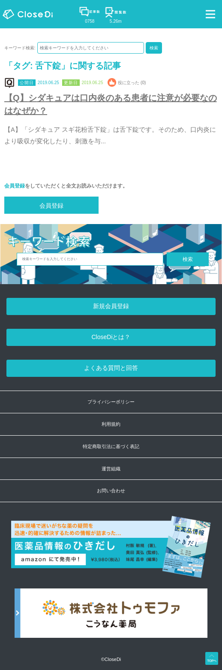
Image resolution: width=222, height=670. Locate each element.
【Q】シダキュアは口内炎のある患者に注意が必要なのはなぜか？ (110, 104)
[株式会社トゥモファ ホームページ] (111, 617)
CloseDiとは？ (110, 336)
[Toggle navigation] (210, 14)
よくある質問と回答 (111, 367)
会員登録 (14, 186)
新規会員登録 (111, 306)
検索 (154, 47)
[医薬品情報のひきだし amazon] (111, 551)
